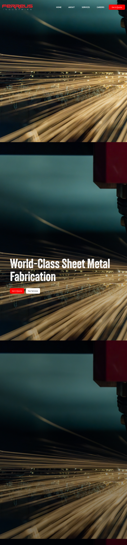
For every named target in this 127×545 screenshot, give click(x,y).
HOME (58, 7)
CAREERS (100, 7)
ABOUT (71, 7)
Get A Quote (117, 7)
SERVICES (86, 7)
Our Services (33, 291)
